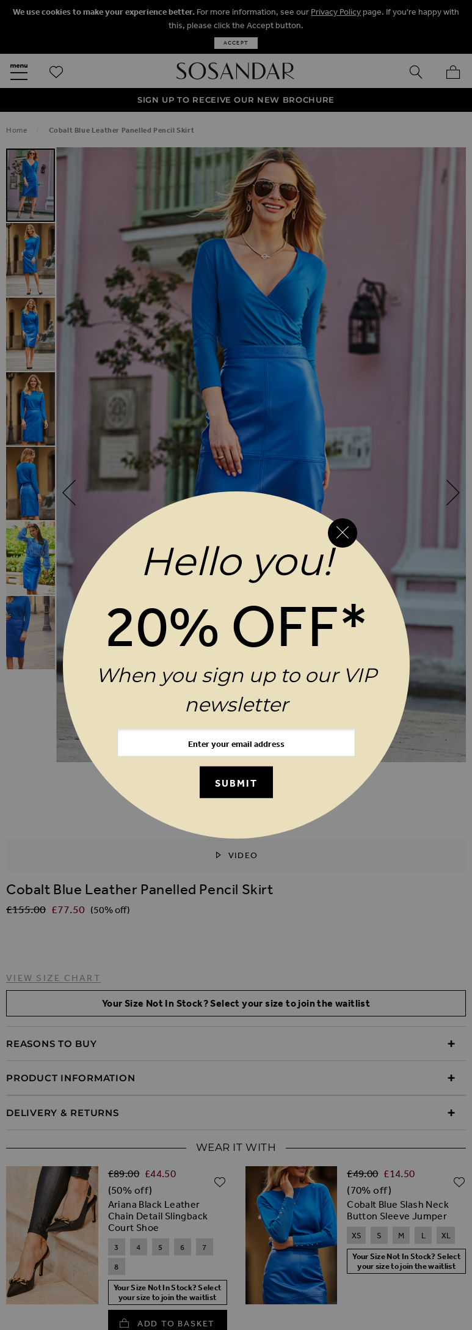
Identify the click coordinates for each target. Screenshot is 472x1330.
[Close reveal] (342, 533)
